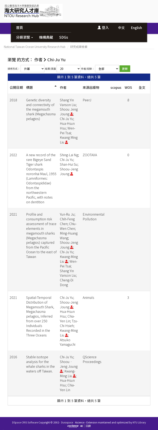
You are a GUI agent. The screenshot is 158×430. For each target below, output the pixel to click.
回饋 (88, 426)
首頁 (19, 27)
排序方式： (14, 68)
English (136, 27)
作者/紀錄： (87, 68)
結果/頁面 (50, 68)
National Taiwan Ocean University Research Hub (34, 47)
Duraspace (67, 422)
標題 (29, 87)
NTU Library (139, 422)
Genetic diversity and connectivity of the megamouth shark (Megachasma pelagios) (41, 109)
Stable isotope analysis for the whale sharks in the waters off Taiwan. (40, 363)
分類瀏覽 (24, 37)
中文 (121, 27)
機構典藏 (46, 37)
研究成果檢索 (78, 47)
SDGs (63, 37)
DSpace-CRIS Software (25, 422)
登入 (103, 27)
